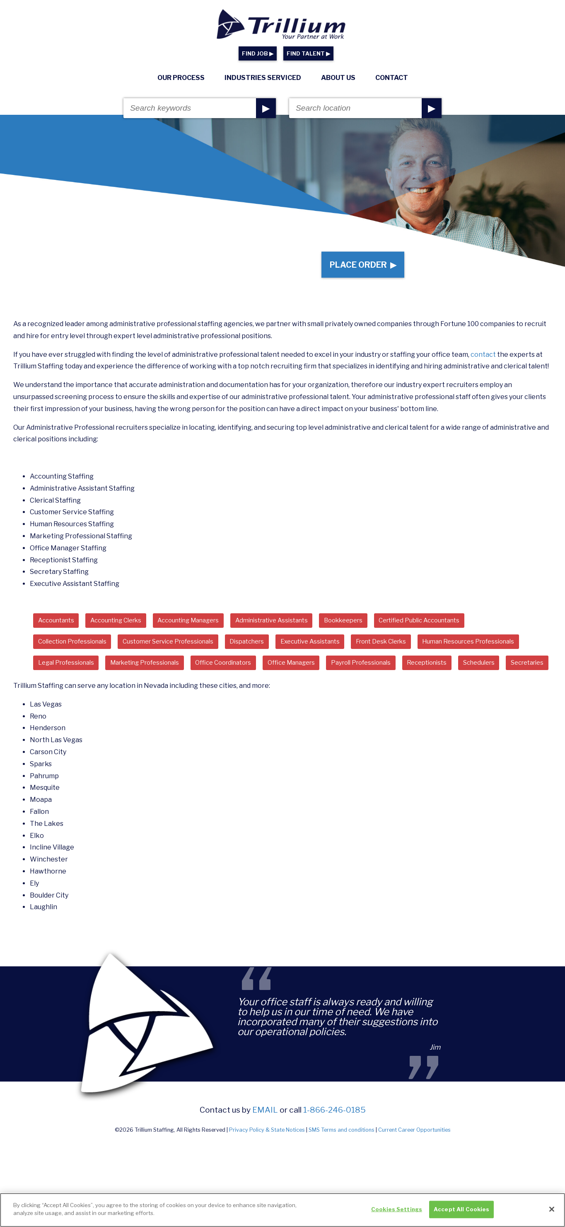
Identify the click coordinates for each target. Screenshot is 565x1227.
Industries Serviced (263, 78)
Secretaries (256, 694)
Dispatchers (271, 649)
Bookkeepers (380, 627)
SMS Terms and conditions (341, 1162)
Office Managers (439, 672)
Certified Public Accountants (465, 627)
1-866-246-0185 (334, 1142)
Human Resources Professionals (89, 672)
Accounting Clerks (126, 627)
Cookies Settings (396, 1210)
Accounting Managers (207, 627)
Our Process (181, 78)
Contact (391, 78)
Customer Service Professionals (184, 649)
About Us (338, 78)
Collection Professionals (77, 649)
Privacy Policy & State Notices (267, 1162)
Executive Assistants (341, 649)
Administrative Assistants (300, 627)
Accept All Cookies (461, 1210)
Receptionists (144, 694)
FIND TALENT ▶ (308, 54)
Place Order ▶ (359, 268)
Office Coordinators (364, 672)
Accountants (59, 627)
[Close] (552, 1211)
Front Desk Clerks (419, 649)
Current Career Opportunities (414, 1162)
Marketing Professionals (276, 672)
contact (483, 360)
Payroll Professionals (72, 694)
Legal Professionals (188, 672)
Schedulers (202, 694)
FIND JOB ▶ (257, 54)
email (265, 1142)
